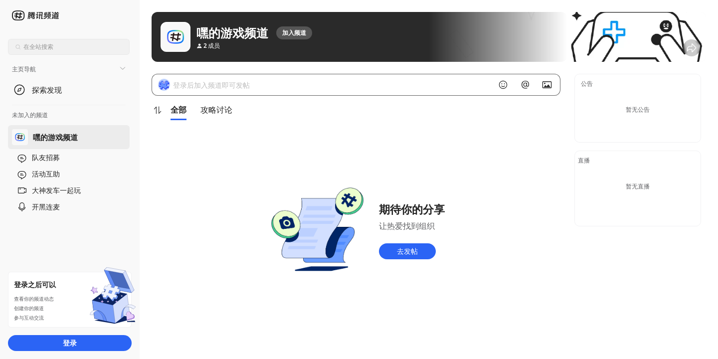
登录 (70, 343)
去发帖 (407, 251)
